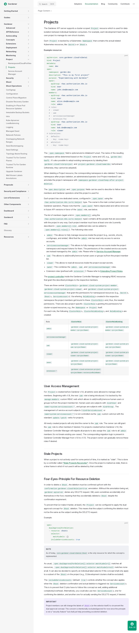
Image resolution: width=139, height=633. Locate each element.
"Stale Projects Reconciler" (75, 463)
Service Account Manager (108, 251)
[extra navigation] (134, 4)
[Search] (46, 3)
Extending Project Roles (111, 271)
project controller (56, 276)
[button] (28, 11)
